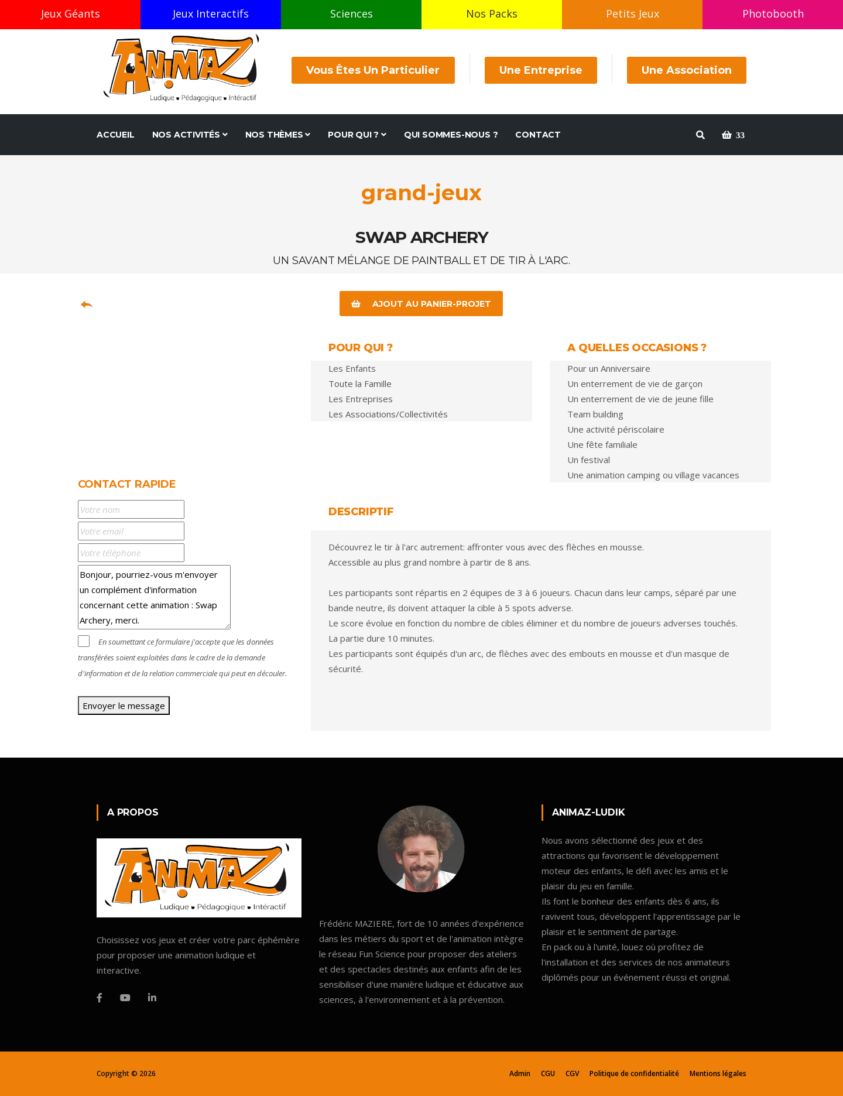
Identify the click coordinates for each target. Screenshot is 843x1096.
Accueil (116, 134)
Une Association (687, 70)
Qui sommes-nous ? (451, 134)
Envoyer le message (124, 705)
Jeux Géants (70, 13)
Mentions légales (718, 1073)
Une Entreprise (540, 70)
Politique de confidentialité (634, 1073)
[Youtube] (125, 997)
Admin (519, 1073)
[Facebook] (99, 997)
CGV (572, 1073)
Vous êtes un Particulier (373, 70)
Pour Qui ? (357, 134)
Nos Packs (492, 13)
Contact (538, 134)
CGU (548, 1073)
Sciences (351, 13)
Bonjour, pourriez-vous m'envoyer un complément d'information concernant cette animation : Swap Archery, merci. (154, 597)
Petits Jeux (632, 13)
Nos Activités (190, 134)
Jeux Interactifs (211, 13)
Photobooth (773, 13)
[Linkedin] (152, 997)
